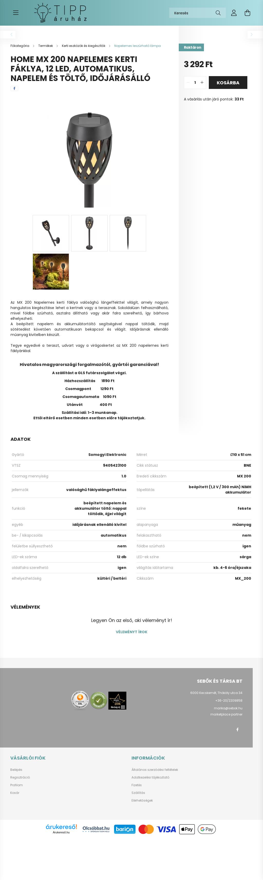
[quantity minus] (188, 82)
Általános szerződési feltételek (155, 770)
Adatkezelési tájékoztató (150, 777)
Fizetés (137, 785)
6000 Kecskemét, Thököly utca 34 (216, 693)
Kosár (14, 793)
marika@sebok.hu (228, 708)
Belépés (16, 770)
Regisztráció (20, 777)
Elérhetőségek (142, 800)
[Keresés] (197, 13)
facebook (237, 729)
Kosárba (228, 82)
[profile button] (234, 13)
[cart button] (247, 13)
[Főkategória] (20, 46)
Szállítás (138, 793)
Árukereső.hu (61, 832)
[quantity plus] (202, 82)
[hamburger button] (16, 13)
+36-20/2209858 (228, 700)
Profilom (16, 785)
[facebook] (14, 88)
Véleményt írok (131, 632)
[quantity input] (195, 82)
